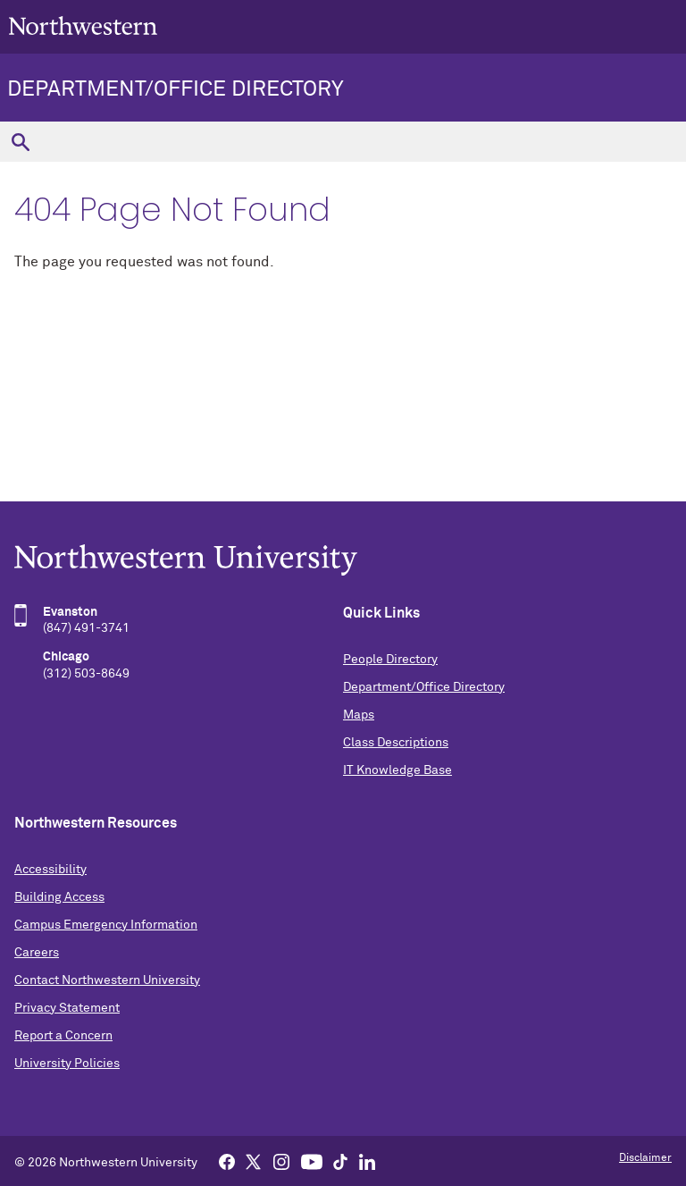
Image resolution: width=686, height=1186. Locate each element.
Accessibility (50, 869)
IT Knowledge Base (397, 770)
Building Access (59, 897)
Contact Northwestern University (107, 980)
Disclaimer (645, 1158)
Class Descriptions (395, 742)
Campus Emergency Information (105, 925)
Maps (358, 715)
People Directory (390, 659)
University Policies (67, 1063)
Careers (36, 952)
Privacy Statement (67, 1008)
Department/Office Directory (175, 89)
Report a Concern (63, 1036)
